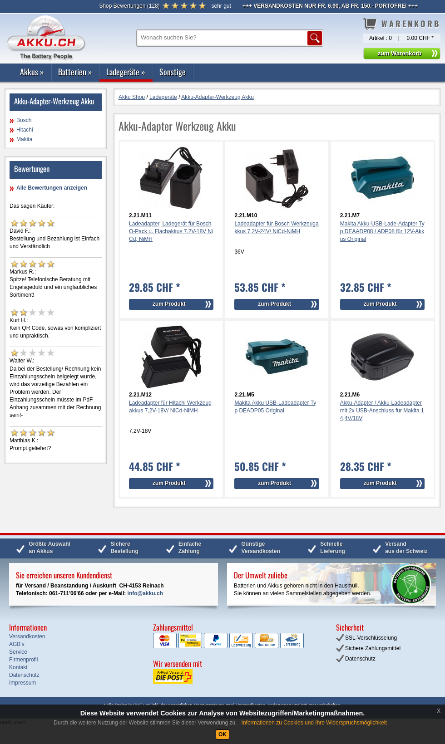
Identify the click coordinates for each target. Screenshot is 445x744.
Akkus (32, 72)
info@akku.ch (145, 593)
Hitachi (24, 130)
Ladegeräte (125, 72)
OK (222, 734)
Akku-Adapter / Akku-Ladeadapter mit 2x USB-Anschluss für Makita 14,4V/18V (382, 410)
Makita (24, 139)
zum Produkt (169, 304)
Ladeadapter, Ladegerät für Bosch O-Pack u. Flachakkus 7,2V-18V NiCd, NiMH (171, 231)
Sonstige (172, 72)
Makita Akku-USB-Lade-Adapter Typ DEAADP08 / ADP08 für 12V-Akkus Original (382, 231)
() (129, 6)
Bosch (23, 120)
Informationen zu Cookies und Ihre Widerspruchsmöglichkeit (314, 723)
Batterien (75, 72)
